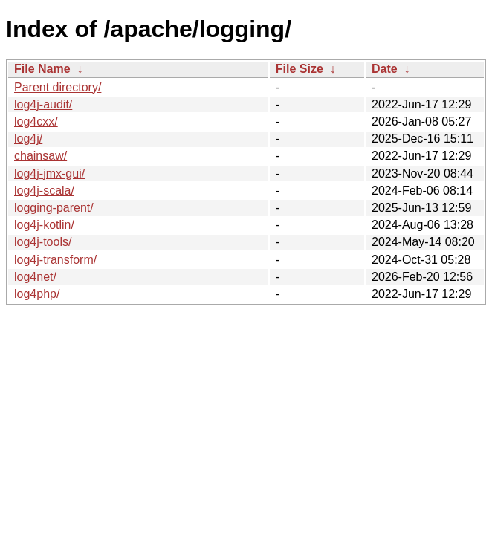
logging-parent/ (54, 207)
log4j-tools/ (42, 242)
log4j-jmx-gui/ (49, 173)
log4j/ (28, 138)
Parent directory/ (57, 87)
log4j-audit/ (43, 104)
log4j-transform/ (55, 259)
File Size (299, 68)
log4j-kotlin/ (44, 224)
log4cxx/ (36, 121)
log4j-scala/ (44, 190)
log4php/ (36, 294)
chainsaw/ (40, 155)
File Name (42, 68)
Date (385, 68)
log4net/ (35, 276)
